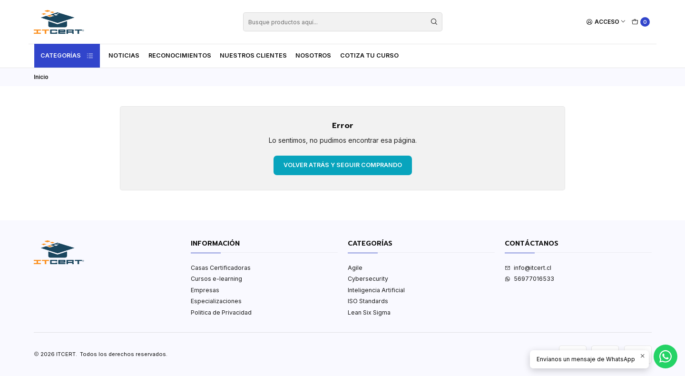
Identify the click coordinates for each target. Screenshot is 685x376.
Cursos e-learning (216, 278)
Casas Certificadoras (221, 267)
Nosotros (313, 55)
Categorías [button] (67, 55)
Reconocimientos (179, 55)
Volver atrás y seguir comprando (343, 164)
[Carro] (641, 22)
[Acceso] (606, 22)
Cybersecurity (368, 278)
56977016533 (529, 278)
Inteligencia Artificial (376, 290)
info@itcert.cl (528, 267)
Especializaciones (216, 301)
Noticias (123, 55)
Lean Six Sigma (369, 312)
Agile (355, 267)
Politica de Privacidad (221, 312)
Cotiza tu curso (369, 55)
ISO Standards (368, 301)
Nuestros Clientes (253, 55)
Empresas (205, 290)
